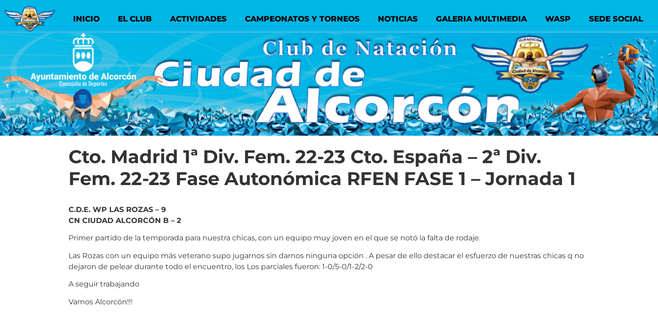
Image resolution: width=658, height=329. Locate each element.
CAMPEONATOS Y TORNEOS (302, 18)
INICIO (86, 18)
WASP (558, 18)
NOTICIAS (398, 18)
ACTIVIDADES (198, 18)
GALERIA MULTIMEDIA (481, 18)
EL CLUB (135, 18)
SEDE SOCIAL (616, 18)
